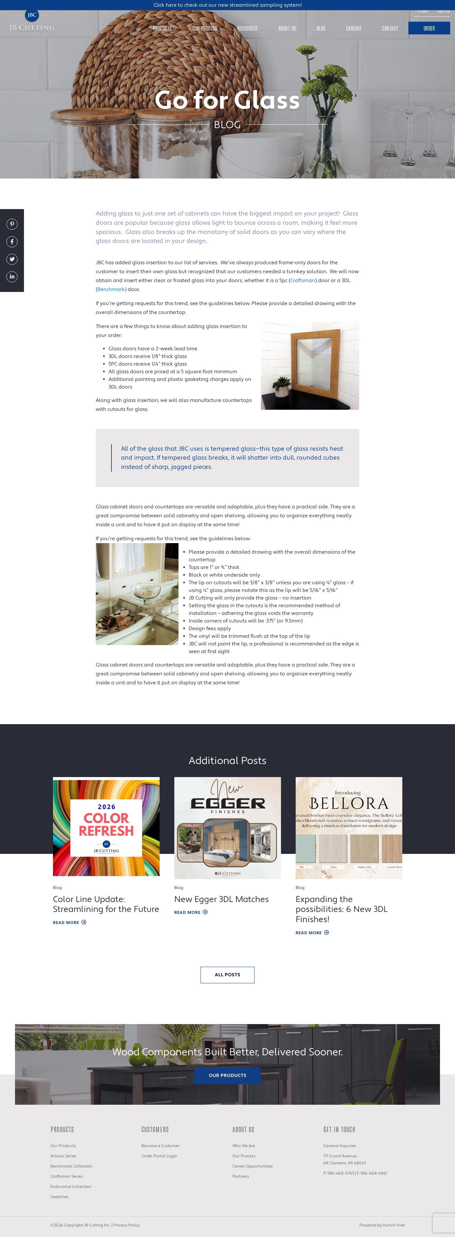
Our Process (205, 28)
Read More (70, 923)
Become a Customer (160, 1145)
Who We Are (243, 1145)
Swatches (59, 1196)
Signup (443, 11)
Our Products (227, 1076)
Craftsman (302, 280)
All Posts (227, 975)
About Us (287, 28)
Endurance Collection (70, 1186)
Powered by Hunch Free (382, 1225)
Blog (321, 28)
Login (423, 11)
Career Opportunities (252, 1166)
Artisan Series (63, 1156)
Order (429, 28)
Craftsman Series (66, 1176)
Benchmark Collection (71, 1166)
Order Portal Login (159, 1156)
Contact (390, 28)
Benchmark (111, 289)
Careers (354, 28)
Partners (240, 1176)
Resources (248, 28)
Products (162, 28)
